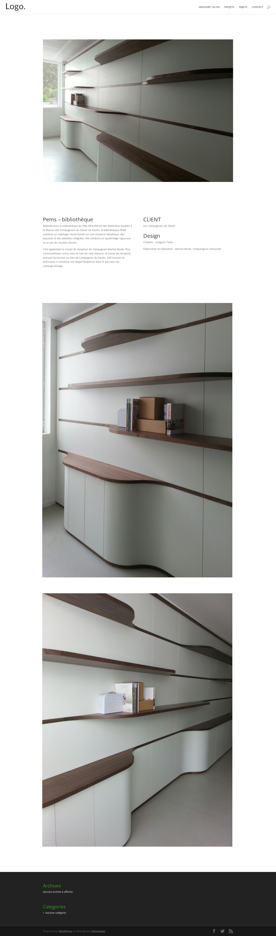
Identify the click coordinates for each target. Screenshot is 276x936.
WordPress (65, 931)
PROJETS (229, 7)
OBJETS (243, 7)
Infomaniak (98, 931)
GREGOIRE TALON (209, 7)
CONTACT (257, 7)
